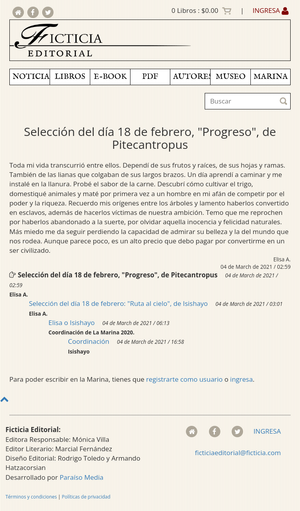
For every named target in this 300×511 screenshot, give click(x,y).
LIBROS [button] (70, 77)
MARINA (271, 77)
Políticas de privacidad (86, 496)
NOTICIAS (31, 77)
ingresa (241, 379)
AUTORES (191, 77)
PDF (150, 77)
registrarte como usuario (184, 379)
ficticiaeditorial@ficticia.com (238, 452)
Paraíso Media (82, 477)
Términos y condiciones (31, 496)
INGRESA (271, 10)
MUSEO (231, 77)
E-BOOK (110, 77)
